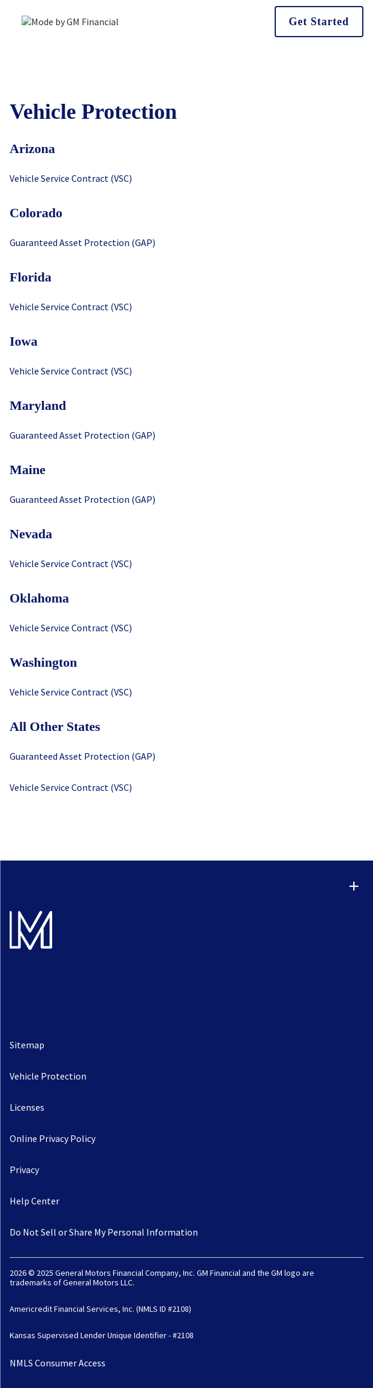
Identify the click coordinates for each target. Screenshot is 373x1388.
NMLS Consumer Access (58, 1363)
